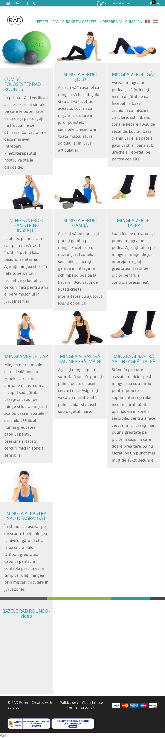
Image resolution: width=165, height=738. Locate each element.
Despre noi (111, 21)
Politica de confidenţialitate (81, 702)
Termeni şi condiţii (81, 707)
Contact (13, 3)
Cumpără (133, 21)
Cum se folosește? (79, 21)
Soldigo (14, 707)
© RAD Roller (18, 702)
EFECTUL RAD (48, 21)
